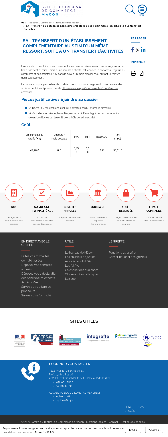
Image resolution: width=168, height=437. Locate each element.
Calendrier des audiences (81, 270)
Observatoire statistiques (82, 274)
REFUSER (133, 429)
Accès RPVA (29, 282)
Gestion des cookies (132, 421)
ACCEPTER (154, 429)
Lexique (70, 278)
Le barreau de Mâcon (79, 252)
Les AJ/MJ (72, 265)
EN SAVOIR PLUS (44, 432)
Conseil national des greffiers (128, 257)
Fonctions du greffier (122, 252)
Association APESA (78, 261)
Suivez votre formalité (36, 295)
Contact (113, 421)
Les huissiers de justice (80, 257)
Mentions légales (96, 421)
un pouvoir (34, 107)
